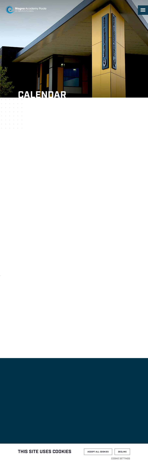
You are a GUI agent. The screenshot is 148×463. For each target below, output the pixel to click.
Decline (122, 452)
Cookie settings (120, 458)
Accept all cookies (98, 452)
